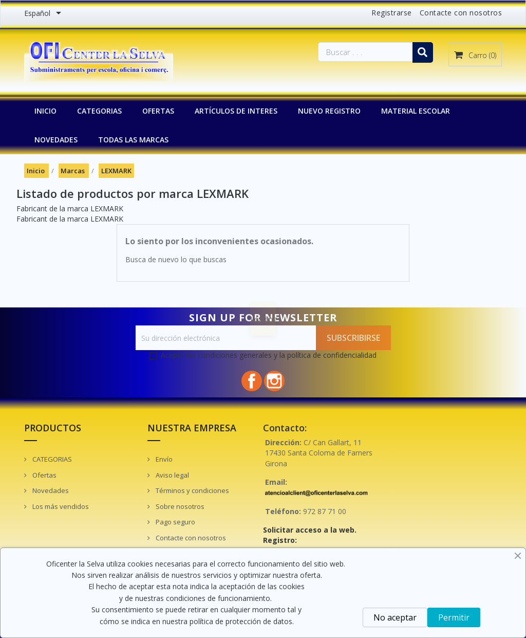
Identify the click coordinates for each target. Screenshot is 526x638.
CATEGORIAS (99, 111)
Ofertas (44, 475)
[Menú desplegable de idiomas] (44, 14)
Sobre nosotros (179, 506)
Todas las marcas (133, 139)
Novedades (50, 490)
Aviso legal (171, 475)
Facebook (251, 381)
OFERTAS (158, 111)
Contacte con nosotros (461, 12)
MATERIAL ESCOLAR (415, 111)
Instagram (274, 381)
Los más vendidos (60, 506)
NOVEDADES (56, 139)
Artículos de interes (236, 111)
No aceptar (395, 617)
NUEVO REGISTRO (329, 111)
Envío (163, 459)
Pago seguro (174, 521)
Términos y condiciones (191, 490)
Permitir (453, 617)
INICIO (45, 111)
